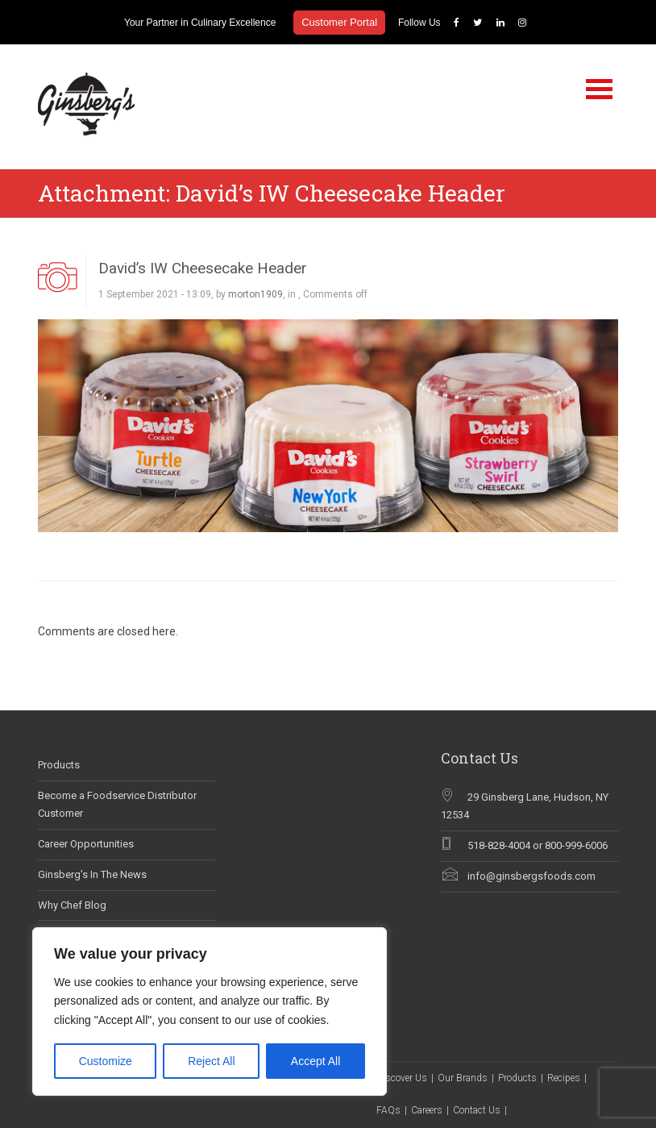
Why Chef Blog (72, 905)
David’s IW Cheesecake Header (202, 268)
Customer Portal (339, 22)
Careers (426, 1110)
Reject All (211, 1061)
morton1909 (255, 294)
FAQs (388, 1110)
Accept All (315, 1061)
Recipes (563, 1078)
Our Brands (463, 1078)
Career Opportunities (86, 844)
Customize (105, 1061)
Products (59, 765)
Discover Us (401, 1078)
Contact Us (476, 1110)
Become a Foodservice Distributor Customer (117, 804)
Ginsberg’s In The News (92, 874)
